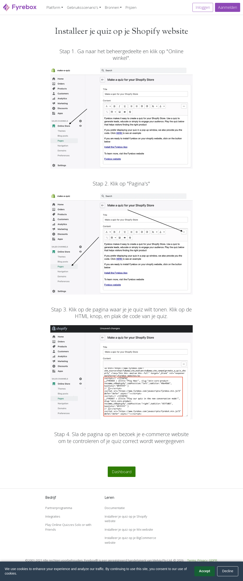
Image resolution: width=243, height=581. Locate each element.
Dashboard (121, 471)
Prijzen (131, 7)
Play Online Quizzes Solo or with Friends (68, 527)
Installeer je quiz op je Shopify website (126, 518)
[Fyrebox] (20, 6)
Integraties (52, 516)
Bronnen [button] (112, 7)
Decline (227, 571)
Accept (204, 571)
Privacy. (202, 560)
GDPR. (213, 560)
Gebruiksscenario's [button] (82, 7)
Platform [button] (53, 7)
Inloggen (203, 7)
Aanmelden (227, 7)
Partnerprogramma (58, 508)
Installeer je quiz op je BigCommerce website (130, 540)
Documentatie (115, 508)
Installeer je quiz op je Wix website (129, 529)
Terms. (192, 560)
